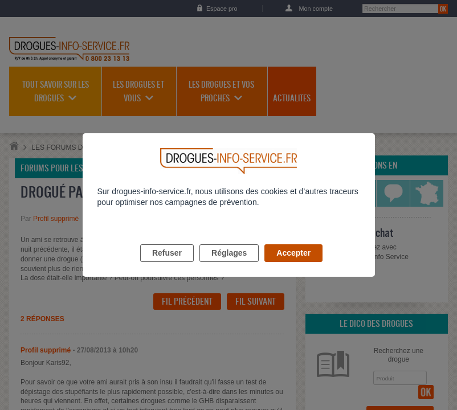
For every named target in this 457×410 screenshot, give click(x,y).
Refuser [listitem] (167, 265)
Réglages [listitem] (229, 265)
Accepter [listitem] (293, 265)
